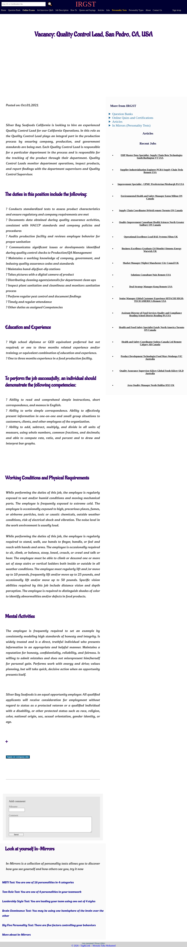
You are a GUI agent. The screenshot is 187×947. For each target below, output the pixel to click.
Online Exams (29, 10)
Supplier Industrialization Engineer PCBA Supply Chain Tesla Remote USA (151, 171)
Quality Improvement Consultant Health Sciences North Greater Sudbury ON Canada (151, 223)
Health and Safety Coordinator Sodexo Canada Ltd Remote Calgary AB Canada (152, 343)
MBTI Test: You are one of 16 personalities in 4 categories (38, 882)
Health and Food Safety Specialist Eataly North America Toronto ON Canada (151, 328)
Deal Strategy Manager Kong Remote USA (150, 286)
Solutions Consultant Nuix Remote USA (151, 275)
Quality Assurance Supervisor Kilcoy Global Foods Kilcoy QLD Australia (152, 372)
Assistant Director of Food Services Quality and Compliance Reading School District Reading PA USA (151, 314)
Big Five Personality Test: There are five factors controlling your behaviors (49, 925)
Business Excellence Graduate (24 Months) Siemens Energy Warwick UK (151, 249)
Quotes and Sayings (87, 10)
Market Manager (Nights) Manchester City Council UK (151, 263)
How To (74, 10)
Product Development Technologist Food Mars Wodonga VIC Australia (151, 357)
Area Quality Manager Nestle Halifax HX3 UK (150, 385)
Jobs (108, 10)
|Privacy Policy (99, 943)
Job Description (61, 10)
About (148, 10)
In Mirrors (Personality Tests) (131, 125)
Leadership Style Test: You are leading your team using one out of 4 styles (48, 901)
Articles (101, 10)
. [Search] (49, 4)
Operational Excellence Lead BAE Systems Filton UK (151, 236)
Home (3, 10)
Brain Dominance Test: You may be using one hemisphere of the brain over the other (53, 913)
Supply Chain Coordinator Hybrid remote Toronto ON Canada (151, 210)
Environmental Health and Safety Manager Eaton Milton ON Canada (151, 197)
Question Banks (122, 114)
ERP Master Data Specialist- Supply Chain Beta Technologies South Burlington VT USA (151, 156)
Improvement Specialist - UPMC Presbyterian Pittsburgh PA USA (151, 184)
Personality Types (136, 10)
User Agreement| (88, 943)
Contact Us (157, 10)
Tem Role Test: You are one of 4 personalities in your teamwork (41, 892)
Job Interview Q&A (45, 10)
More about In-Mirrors (16, 934)
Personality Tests (119, 10)
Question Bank (14, 10)
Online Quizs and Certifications (132, 118)
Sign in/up (176, 10)
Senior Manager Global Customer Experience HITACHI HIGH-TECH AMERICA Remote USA (151, 299)
